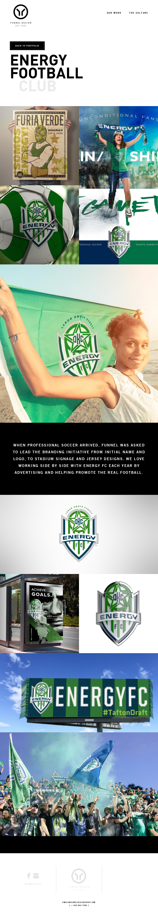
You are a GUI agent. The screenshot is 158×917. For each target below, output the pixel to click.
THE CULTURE (138, 13)
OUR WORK (114, 13)
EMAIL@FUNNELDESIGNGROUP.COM (78, 903)
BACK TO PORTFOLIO (27, 45)
